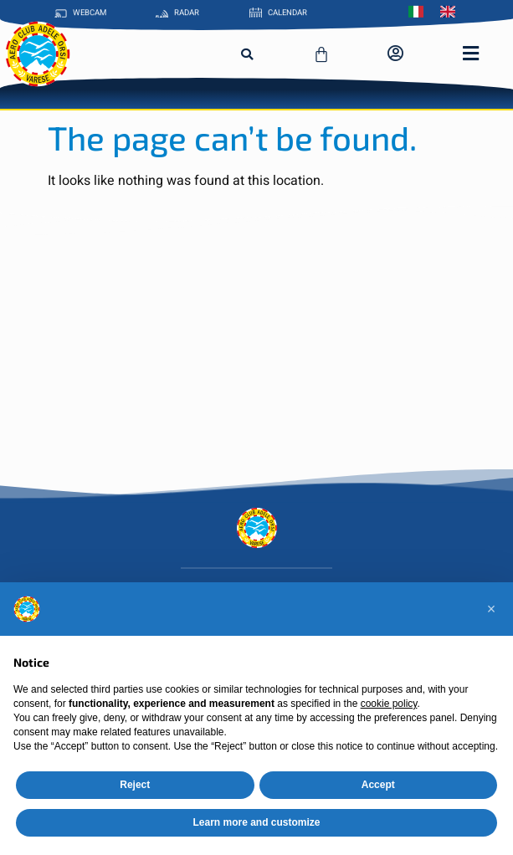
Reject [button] (135, 785)
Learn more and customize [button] (256, 822)
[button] (247, 54)
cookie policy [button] (389, 703)
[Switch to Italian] (420, 10)
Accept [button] (378, 785)
